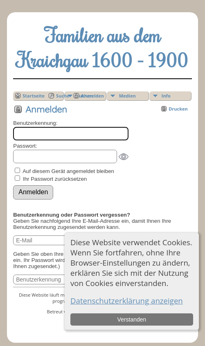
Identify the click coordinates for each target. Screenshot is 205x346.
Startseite (34, 96)
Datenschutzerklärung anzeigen (126, 300)
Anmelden (92, 96)
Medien (127, 96)
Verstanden (131, 319)
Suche (63, 96)
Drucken (178, 109)
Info (166, 96)
